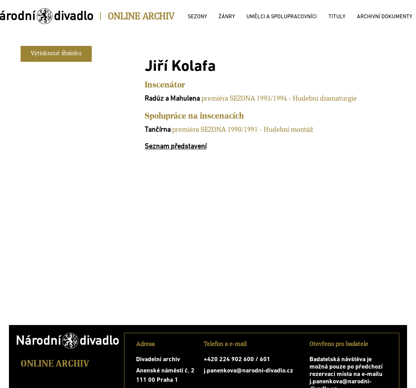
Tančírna (158, 130)
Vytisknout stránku (56, 54)
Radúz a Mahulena (172, 99)
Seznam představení (175, 146)
